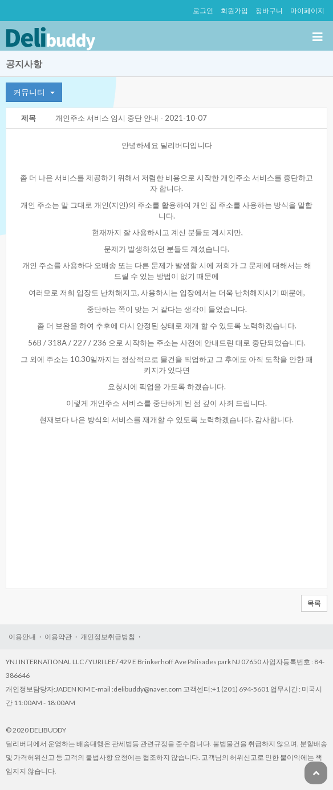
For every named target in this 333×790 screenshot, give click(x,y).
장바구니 (269, 10)
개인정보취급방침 (107, 636)
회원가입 (234, 10)
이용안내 (22, 636)
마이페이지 (307, 10)
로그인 (203, 10)
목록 (314, 603)
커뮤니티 (34, 92)
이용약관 (58, 636)
